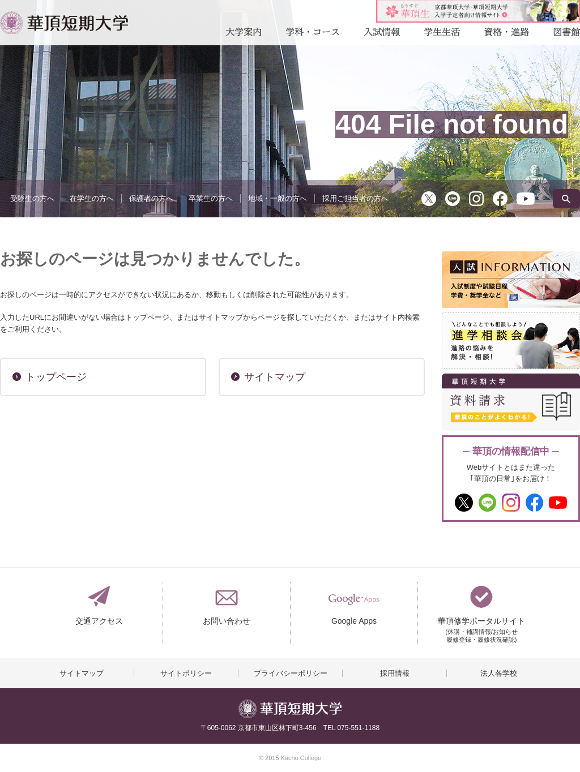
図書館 (566, 34)
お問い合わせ (226, 620)
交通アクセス (99, 620)
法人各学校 (498, 673)
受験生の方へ (32, 198)
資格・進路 (506, 34)
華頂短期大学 (64, 22)
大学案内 (243, 34)
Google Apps (354, 620)
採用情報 (395, 673)
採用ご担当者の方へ (355, 198)
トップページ (56, 377)
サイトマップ (274, 377)
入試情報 (382, 34)
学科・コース (312, 34)
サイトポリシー (186, 673)
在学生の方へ (92, 198)
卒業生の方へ (211, 198)
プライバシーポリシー (290, 673)
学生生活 (442, 34)
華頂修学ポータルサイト (481, 625)
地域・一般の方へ (277, 198)
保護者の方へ (151, 198)
